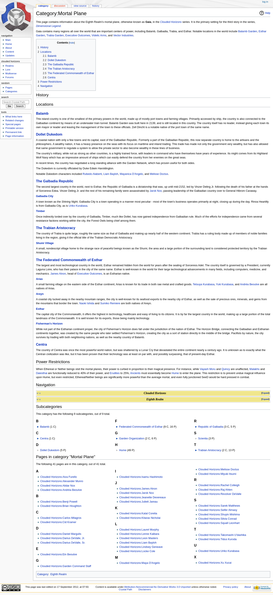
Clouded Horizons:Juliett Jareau (138, 501)
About (8, 48)
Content (9, 51)
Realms (9, 65)
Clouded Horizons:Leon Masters (138, 538)
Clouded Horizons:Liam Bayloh (138, 542)
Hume (175, 373)
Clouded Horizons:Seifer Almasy (217, 510)
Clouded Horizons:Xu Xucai (214, 562)
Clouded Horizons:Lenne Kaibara (139, 533)
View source (80, 5)
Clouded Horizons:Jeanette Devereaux (142, 497)
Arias (39, 279)
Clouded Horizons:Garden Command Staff (65, 566)
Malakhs (255, 369)
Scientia (203, 438)
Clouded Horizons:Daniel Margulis (60, 533)
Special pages (13, 124)
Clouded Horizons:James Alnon (138, 488)
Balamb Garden (247, 31)
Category (42, 574)
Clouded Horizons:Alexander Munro (61, 481)
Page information (14, 136)
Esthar (40, 308)
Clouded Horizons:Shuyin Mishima (219, 514)
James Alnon (58, 273)
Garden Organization (131, 438)
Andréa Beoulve (249, 284)
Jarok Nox (156, 190)
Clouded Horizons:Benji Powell (58, 501)
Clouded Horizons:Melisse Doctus (218, 469)
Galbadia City (44, 196)
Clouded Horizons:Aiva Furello (58, 476)
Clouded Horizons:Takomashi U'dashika (222, 535)
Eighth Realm (58, 574)
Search (5, 97)
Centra (41, 344)
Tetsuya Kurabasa (204, 284)
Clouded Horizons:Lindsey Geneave (141, 546)
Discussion (59, 5)
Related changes (14, 120)
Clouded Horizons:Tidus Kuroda (217, 539)
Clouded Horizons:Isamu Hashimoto (141, 476)
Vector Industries (123, 35)
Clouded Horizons (171, 21)
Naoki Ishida (86, 303)
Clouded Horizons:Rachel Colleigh (219, 485)
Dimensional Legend (48, 26)
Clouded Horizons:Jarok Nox (136, 492)
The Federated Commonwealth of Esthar (69, 260)
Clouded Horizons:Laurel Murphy (139, 529)
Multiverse (10, 73)
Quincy (226, 369)
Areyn (40, 293)
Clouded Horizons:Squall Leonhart (219, 523)
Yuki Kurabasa (224, 284)
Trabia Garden (55, 35)
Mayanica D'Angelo (131, 174)
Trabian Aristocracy (209, 450)
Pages (8, 87)
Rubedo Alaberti (92, 174)
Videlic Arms (99, 35)
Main (8, 40)
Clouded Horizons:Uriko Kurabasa (218, 551)
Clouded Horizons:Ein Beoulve (58, 554)
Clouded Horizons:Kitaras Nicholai (140, 517)
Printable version (14, 128)
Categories (11, 91)
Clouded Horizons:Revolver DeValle (219, 494)
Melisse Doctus (159, 174)
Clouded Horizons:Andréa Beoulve (61, 489)
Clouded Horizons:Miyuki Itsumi (217, 473)
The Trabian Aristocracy (56, 228)
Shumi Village (45, 243)
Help (267, 13)
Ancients (135, 373)
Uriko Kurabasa (78, 205)
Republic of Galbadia (210, 426)
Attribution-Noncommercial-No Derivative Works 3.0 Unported (157, 587)
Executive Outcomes (77, 35)
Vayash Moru (208, 369)
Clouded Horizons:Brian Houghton (60, 505)
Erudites (115, 373)
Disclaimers (144, 589)
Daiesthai (41, 373)
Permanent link (13, 132)
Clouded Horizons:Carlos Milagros (60, 517)
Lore (7, 69)
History (95, 5)
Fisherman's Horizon (49, 323)
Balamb (42, 113)
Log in (265, 1)
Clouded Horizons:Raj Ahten (215, 489)
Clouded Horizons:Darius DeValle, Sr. (62, 542)
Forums (9, 77)
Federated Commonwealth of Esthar (141, 426)
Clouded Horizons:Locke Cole (137, 551)
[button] (265, 393)
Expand (265, 393)
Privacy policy (230, 587)
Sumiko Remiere (110, 303)
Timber (40, 211)
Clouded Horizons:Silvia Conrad (217, 518)
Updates (10, 55)
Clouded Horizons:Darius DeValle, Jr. (62, 538)
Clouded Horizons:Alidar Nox (57, 485)
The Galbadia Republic (54, 181)
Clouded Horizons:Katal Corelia (138, 513)
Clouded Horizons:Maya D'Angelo (139, 562)
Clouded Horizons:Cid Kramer (58, 522)
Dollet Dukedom (49, 134)
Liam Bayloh (110, 174)
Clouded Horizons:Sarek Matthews (219, 505)
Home (8, 44)
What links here (13, 116)
